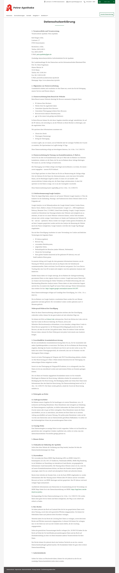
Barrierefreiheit (26, 569)
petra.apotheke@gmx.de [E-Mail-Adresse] (74, 1)
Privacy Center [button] (36, 569)
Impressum (18, 569)
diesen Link (50, 319)
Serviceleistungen (19, 15)
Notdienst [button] (44, 15)
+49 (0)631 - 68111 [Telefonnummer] (89, 1)
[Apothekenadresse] (54, 1)
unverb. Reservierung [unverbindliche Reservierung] (107, 14)
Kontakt (28, 15)
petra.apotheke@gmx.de (44, 54)
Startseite (9, 15)
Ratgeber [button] (36, 15)
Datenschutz (10, 569)
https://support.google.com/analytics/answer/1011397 (62, 288)
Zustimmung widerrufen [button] (48, 569)
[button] (106, 2)
